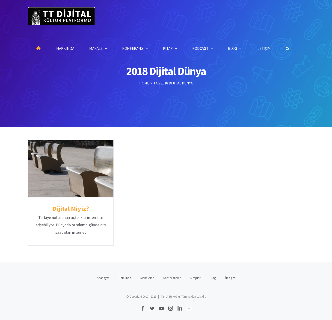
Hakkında (125, 278)
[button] (287, 48)
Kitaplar (195, 278)
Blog (213, 278)
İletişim (230, 278)
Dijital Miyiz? (70, 208)
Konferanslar (172, 278)
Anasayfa (103, 278)
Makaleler (147, 278)
